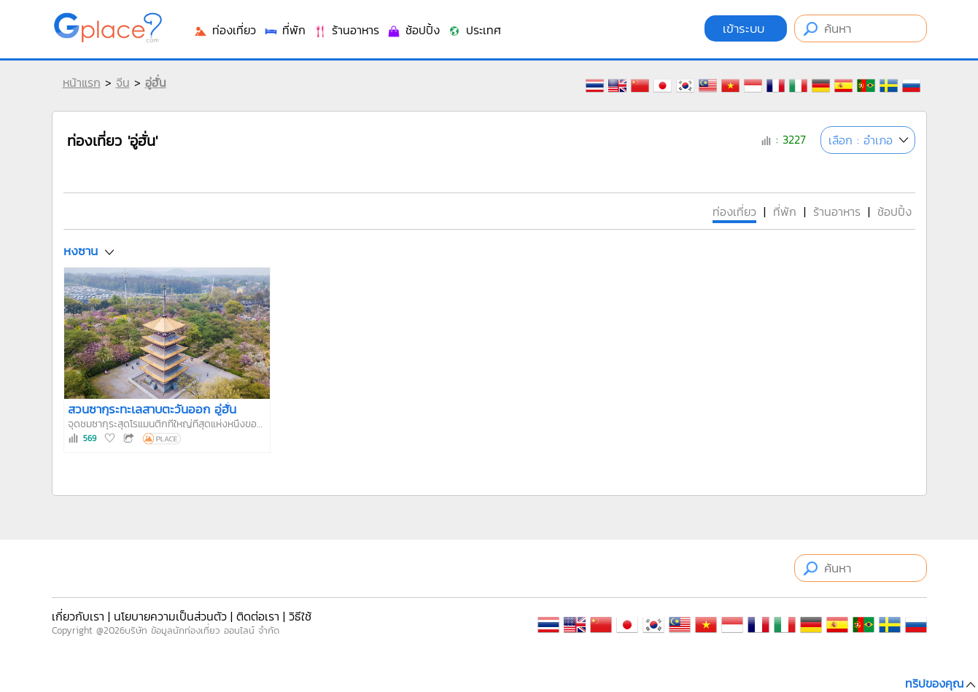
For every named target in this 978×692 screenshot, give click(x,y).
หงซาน (80, 250)
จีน (123, 82)
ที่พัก (284, 30)
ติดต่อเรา (257, 616)
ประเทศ (474, 30)
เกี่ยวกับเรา (78, 616)
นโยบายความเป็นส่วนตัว (170, 616)
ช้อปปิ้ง (413, 30)
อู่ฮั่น (155, 82)
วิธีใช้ (300, 616)
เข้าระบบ (746, 28)
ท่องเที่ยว (224, 30)
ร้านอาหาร (346, 30)
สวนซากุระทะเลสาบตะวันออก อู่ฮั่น (152, 409)
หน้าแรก (82, 82)
